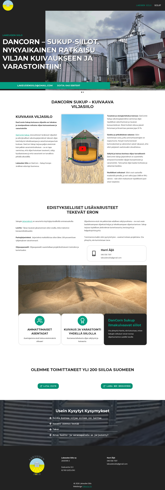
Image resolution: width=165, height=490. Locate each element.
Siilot (157, 5)
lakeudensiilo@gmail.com (35, 85)
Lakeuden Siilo (143, 5)
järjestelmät (27, 221)
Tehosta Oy (87, 486)
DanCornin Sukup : (23, 135)
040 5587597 (72, 85)
